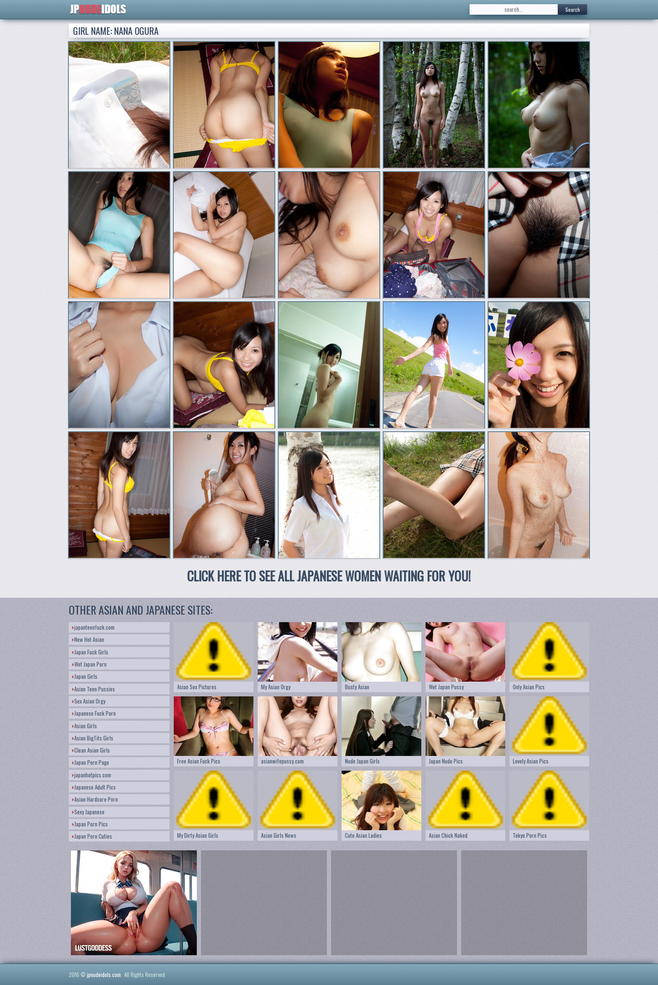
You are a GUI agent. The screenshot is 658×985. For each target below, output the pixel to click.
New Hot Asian (88, 639)
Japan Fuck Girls (90, 652)
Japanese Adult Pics (94, 787)
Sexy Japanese (88, 812)
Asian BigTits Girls (92, 738)
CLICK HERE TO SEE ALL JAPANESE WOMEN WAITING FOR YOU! (329, 575)
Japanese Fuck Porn (94, 713)
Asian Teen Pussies (93, 689)
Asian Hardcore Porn (95, 799)
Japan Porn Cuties (92, 836)
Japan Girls (84, 676)
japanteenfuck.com (93, 627)
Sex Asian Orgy (88, 701)
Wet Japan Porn (89, 664)
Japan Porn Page (90, 762)
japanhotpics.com (91, 775)
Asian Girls (84, 726)
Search (572, 9)
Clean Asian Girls (91, 750)
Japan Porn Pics (90, 824)
